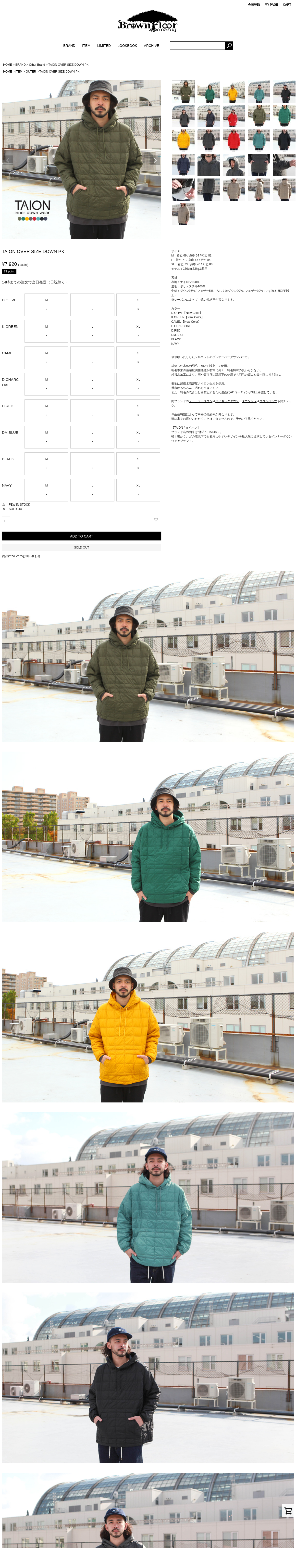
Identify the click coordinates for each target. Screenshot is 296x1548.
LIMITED (104, 46)
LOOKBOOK (127, 46)
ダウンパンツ (268, 401)
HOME (7, 64)
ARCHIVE (151, 46)
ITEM (86, 46)
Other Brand (37, 64)
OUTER (31, 71)
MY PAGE (271, 4)
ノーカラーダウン (200, 401)
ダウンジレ (249, 401)
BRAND (69, 46)
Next (155, 160)
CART (287, 4)
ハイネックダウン (227, 401)
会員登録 (254, 4)
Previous (8, 160)
